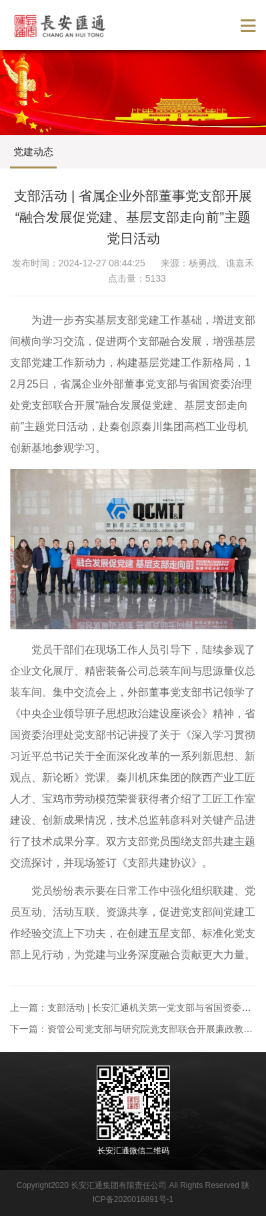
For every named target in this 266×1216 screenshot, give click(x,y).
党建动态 (33, 151)
